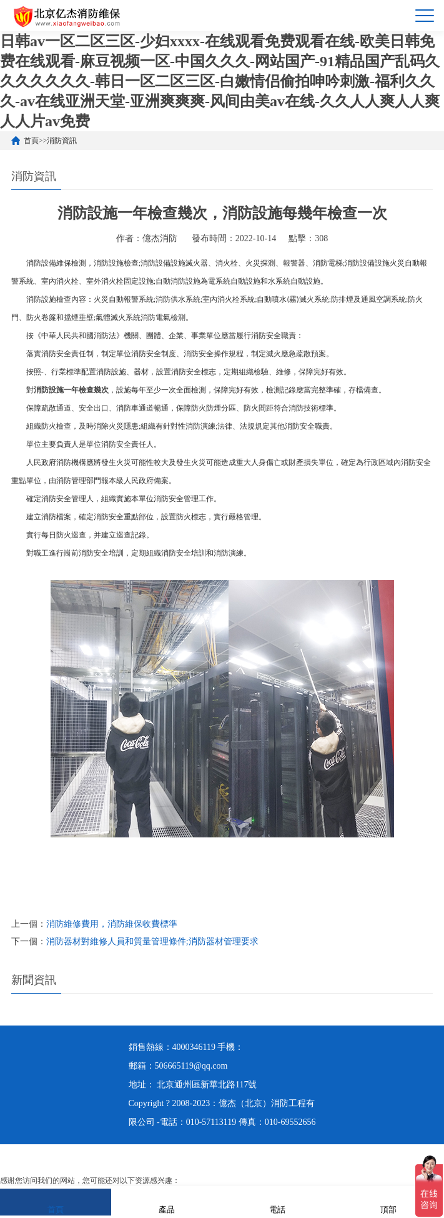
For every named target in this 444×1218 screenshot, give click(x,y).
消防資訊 (62, 140)
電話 (277, 1201)
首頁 (31, 140)
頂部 (388, 1201)
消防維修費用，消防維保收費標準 (111, 924)
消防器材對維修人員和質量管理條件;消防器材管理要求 (152, 941)
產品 (167, 1201)
